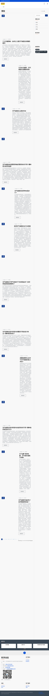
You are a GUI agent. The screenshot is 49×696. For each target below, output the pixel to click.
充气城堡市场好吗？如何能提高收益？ (24, 501)
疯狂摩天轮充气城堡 (41, 644)
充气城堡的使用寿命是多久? (22, 191)
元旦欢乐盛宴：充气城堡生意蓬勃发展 (24, 68)
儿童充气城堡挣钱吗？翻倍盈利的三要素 (41, 52)
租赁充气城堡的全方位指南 (22, 226)
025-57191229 (9, 664)
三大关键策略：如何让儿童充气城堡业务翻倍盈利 (16, 42)
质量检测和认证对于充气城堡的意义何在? (25, 359)
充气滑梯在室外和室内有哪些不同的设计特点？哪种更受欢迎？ (16, 332)
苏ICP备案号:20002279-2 (42, 693)
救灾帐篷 (7, 644)
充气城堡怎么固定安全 (19, 111)
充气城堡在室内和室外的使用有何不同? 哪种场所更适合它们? (17, 428)
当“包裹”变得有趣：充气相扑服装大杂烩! (24, 455)
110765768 (7, 667)
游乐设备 (37, 49)
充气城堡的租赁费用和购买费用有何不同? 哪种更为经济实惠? (17, 165)
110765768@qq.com (11, 668)
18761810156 (10, 665)
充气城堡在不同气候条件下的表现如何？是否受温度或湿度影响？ (16, 283)
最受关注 (3, 641)
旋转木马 (23, 644)
